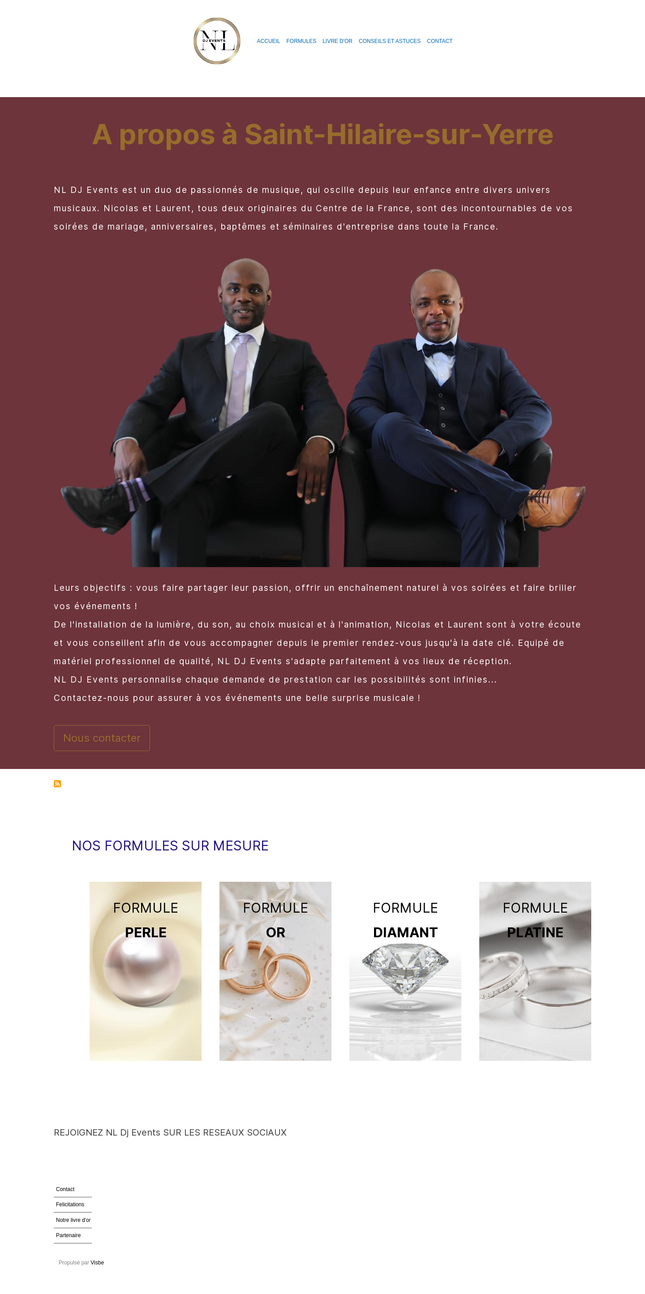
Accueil (268, 41)
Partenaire (68, 1235)
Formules (302, 41)
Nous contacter (102, 737)
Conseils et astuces (390, 41)
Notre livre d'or (73, 1220)
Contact (439, 41)
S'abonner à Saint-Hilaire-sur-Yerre (57, 784)
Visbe (97, 1263)
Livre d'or (337, 41)
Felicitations (70, 1204)
